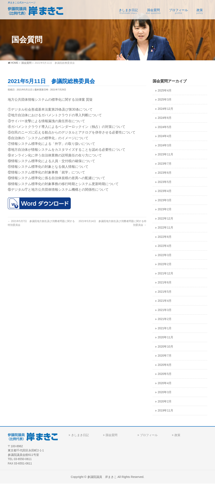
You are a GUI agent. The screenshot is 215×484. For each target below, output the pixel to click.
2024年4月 (165, 136)
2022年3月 (165, 255)
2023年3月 (165, 200)
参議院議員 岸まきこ (102, 477)
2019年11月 (165, 410)
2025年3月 (165, 99)
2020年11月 (165, 337)
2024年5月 (165, 127)
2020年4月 (165, 383)
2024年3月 (165, 145)
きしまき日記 (80, 435)
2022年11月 (165, 227)
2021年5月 (165, 291)
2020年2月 (165, 401)
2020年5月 (165, 374)
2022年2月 (165, 264)
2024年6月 (165, 117)
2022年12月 (165, 218)
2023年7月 (165, 163)
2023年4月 (165, 191)
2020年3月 (165, 392)
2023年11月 (165, 154)
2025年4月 (165, 90)
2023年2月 (165, 209)
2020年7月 (165, 355)
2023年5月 (165, 182)
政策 (177, 435)
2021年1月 (165, 328)
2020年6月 (165, 364)
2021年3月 (165, 310)
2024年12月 (165, 108)
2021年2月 (165, 319)
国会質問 (111, 435)
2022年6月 (165, 236)
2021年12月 (165, 273)
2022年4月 (165, 245)
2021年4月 (165, 300)
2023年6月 (165, 172)
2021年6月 (165, 282)
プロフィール (149, 435)
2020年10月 (165, 346)
